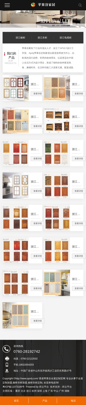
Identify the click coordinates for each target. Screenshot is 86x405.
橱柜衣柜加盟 (20, 382)
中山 (56, 390)
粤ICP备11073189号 (14, 386)
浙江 (28, 390)
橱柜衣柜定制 (35, 382)
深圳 (39, 390)
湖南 (67, 390)
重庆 (17, 390)
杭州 (34, 390)
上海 (45, 390)
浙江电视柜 (66, 37)
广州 (61, 390)
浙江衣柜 (42, 37)
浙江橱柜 (20, 37)
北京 (23, 390)
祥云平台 (44, 386)
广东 (50, 390)
